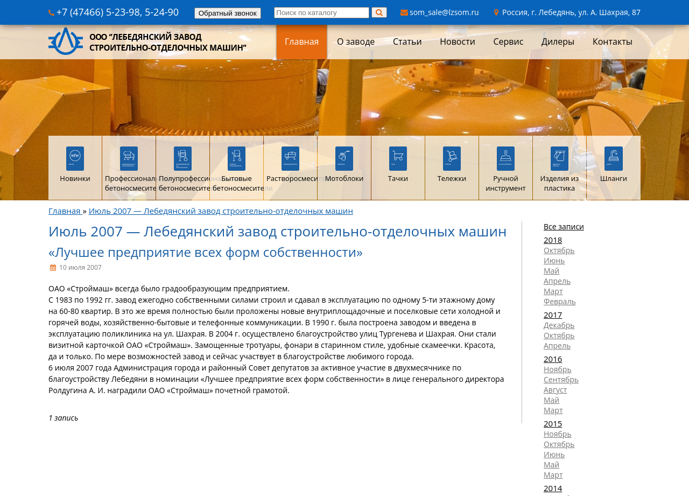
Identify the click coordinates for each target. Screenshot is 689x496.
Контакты (612, 41)
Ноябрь (558, 369)
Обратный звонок (228, 13)
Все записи (564, 226)
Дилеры (558, 41)
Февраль (560, 301)
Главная (302, 41)
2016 (553, 358)
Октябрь (559, 250)
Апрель (557, 281)
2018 (553, 239)
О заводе (356, 41)
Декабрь (559, 325)
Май (551, 271)
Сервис (508, 41)
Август (555, 390)
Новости (457, 41)
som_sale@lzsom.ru (439, 12)
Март (553, 291)
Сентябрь (561, 379)
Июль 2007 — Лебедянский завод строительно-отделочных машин (221, 210)
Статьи (407, 41)
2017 (553, 314)
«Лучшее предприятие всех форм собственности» (205, 252)
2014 (553, 488)
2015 (553, 423)
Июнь (554, 260)
